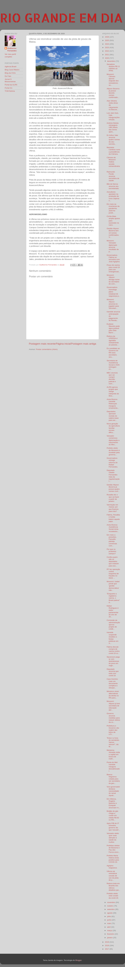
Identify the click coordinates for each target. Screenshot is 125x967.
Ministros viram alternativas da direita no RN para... (113, 694)
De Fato (8, 76)
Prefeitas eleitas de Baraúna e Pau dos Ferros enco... (113, 849)
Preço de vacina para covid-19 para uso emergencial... (113, 268)
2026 (107, 37)
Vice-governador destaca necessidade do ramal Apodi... (113, 791)
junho (109, 920)
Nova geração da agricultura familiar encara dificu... (113, 428)
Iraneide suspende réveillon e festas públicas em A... (112, 637)
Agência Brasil (10, 67)
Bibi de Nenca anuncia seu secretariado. (113, 186)
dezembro (111, 61)
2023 (107, 47)
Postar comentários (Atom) (47, 349)
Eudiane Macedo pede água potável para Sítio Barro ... (113, 328)
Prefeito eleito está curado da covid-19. (113, 896)
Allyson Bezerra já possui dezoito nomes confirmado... (113, 93)
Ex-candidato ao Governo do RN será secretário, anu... (113, 352)
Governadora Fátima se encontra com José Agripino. (113, 258)
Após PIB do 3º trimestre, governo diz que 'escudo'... (113, 826)
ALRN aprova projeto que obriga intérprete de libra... (113, 391)
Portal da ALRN (11, 85)
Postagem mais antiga (83, 343)
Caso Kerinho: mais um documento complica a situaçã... (112, 683)
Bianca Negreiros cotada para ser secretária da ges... (113, 779)
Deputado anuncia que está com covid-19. (113, 672)
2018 (107, 945)
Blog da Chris (10, 73)
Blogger (78, 960)
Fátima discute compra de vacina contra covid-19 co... (113, 650)
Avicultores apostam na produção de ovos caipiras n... (113, 196)
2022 (107, 51)
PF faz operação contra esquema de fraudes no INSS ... (113, 573)
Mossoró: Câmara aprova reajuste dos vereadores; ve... (113, 79)
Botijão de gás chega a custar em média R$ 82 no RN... (113, 815)
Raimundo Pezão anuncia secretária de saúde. (113, 176)
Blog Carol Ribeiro (12, 70)
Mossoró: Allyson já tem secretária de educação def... (113, 705)
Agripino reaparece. (112, 867)
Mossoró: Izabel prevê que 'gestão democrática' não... (113, 585)
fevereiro (111, 934)
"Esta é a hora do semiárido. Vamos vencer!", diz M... (113, 742)
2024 (107, 44)
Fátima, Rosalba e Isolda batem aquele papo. (113, 518)
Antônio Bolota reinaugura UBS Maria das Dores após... (113, 127)
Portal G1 (8, 88)
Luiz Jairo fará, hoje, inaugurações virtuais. (113, 116)
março (110, 930)
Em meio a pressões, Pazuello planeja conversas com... (112, 540)
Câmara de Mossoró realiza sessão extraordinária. (113, 162)
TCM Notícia (10, 91)
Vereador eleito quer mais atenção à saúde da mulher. (113, 837)
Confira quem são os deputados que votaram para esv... (113, 561)
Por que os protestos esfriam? (111, 551)
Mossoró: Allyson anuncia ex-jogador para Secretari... (113, 303)
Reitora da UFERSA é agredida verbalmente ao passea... (113, 340)
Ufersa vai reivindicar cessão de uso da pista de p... (113, 875)
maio (109, 923)
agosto (110, 913)
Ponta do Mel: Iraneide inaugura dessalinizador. (113, 766)
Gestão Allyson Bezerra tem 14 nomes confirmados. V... (113, 232)
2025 (107, 40)
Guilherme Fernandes (12, 49)
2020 (107, 58)
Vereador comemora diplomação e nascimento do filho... (113, 440)
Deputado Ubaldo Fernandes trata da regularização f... (113, 475)
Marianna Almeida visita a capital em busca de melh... (113, 754)
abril (109, 927)
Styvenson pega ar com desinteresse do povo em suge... (113, 661)
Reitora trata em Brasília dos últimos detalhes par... (113, 886)
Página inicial (63, 343)
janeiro (110, 938)
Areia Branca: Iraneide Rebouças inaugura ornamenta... (113, 403)
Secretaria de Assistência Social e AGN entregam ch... (113, 365)
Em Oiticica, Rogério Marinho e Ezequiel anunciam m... (113, 803)
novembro (111, 902)
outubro (110, 906)
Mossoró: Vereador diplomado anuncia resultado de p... (113, 246)
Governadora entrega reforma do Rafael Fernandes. (112, 462)
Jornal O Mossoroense (10, 80)
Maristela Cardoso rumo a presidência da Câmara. (113, 150)
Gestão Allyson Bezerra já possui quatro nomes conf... (113, 488)
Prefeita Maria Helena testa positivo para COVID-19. (113, 859)
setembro (111, 909)
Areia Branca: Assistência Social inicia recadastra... (113, 528)
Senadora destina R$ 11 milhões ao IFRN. (113, 67)
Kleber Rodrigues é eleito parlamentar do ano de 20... (113, 611)
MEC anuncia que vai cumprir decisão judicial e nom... (112, 378)
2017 (107, 949)
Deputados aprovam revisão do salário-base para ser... (113, 415)
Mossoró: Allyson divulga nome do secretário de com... (113, 279)
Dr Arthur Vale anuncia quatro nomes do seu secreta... (113, 139)
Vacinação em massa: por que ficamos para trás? (113, 508)
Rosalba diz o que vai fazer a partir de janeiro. (113, 498)
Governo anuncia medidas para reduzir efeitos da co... (113, 717)
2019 (107, 942)
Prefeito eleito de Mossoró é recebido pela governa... (113, 451)
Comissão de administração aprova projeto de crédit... (113, 624)
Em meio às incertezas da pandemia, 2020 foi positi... (113, 208)
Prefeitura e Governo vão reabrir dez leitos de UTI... (113, 730)
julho (109, 916)
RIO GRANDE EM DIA (61, 17)
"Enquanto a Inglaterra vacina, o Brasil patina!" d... (113, 598)
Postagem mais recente (42, 343)
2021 (107, 55)
